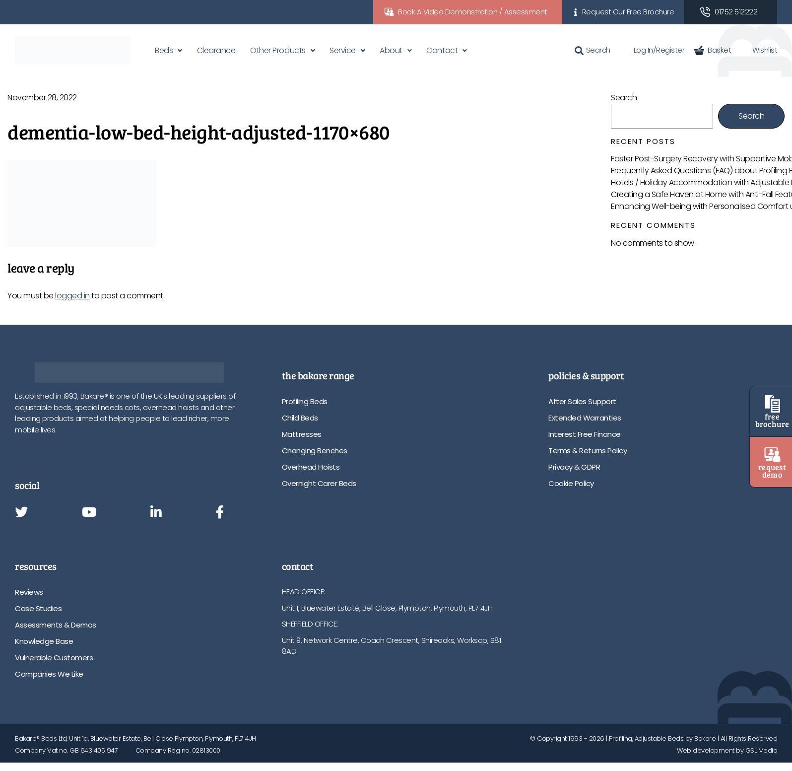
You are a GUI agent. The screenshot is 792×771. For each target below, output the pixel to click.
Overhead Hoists (311, 467)
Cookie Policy (571, 483)
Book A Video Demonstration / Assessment (472, 11)
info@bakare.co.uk (313, 683)
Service (343, 50)
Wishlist (759, 50)
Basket (712, 50)
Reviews (29, 592)
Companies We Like (49, 674)
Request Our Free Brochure (628, 11)
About (391, 50)
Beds (164, 50)
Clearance (216, 50)
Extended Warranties (584, 418)
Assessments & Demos (55, 625)
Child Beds (300, 418)
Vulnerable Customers (54, 657)
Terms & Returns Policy (587, 450)
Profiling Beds (305, 401)
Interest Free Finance (584, 434)
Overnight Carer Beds (319, 483)
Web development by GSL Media (727, 750)
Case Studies (38, 608)
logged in (72, 295)
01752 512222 (736, 11)
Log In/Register (652, 50)
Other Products (277, 50)
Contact (442, 50)
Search (592, 50)
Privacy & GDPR (574, 467)
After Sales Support (582, 401)
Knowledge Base (44, 641)
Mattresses (302, 434)
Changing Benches (314, 450)
